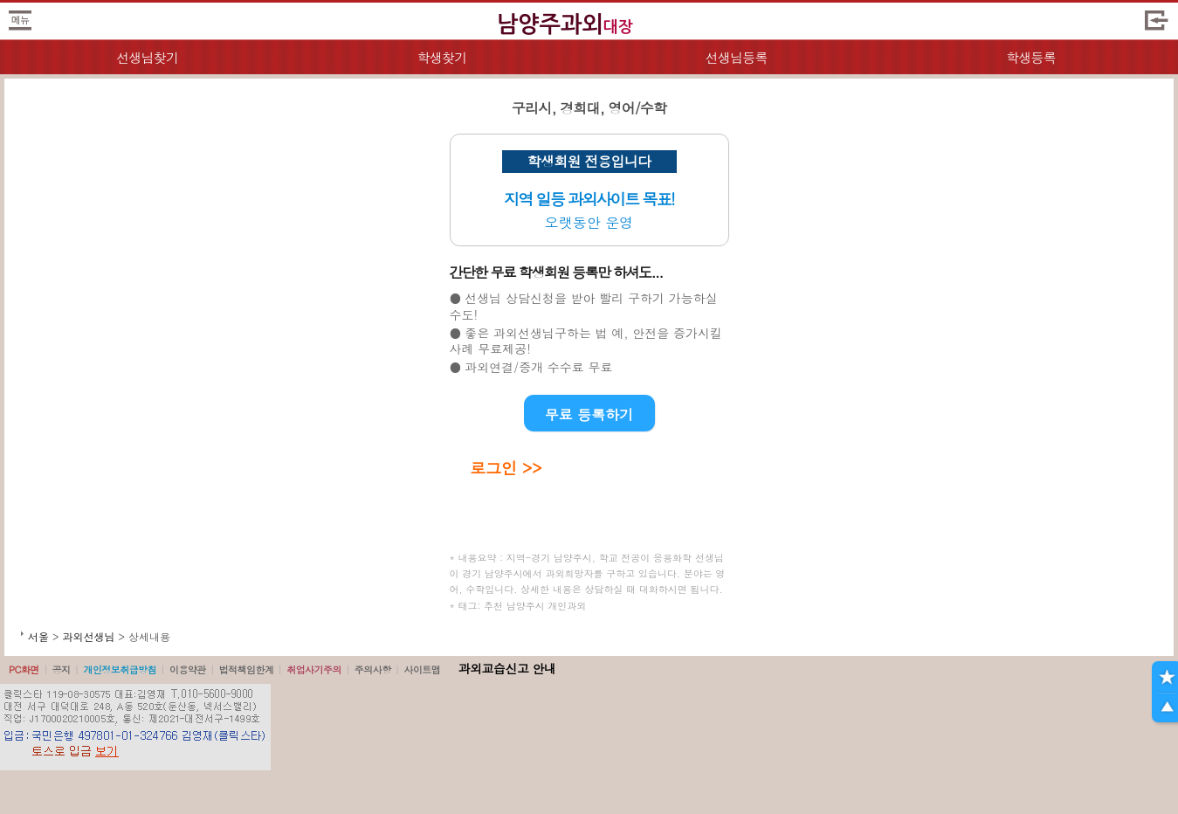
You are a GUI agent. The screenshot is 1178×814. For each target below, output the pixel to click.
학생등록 (1031, 57)
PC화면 (24, 669)
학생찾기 (441, 57)
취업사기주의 (313, 669)
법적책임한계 (246, 669)
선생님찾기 (147, 57)
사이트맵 (421, 669)
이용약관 (187, 669)
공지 (61, 669)
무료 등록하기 (589, 414)
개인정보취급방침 (119, 669)
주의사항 (373, 669)
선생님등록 (737, 57)
